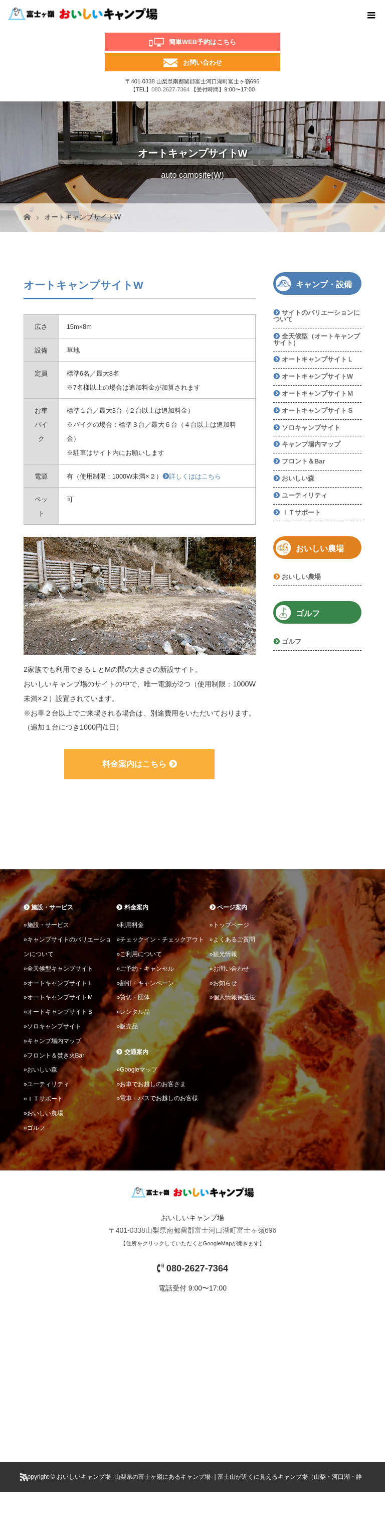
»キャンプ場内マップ (52, 1040)
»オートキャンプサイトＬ (58, 983)
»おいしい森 (40, 1069)
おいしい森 (298, 478)
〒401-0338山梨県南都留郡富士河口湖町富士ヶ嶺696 (193, 1230)
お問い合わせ (202, 62)
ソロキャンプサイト (311, 427)
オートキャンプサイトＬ (317, 359)
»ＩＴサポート (43, 1098)
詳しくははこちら (191, 476)
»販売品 (127, 1026)
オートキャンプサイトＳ (317, 410)
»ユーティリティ (46, 1084)
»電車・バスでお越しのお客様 (157, 1098)
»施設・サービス (46, 924)
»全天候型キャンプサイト (58, 968)
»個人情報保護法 (232, 997)
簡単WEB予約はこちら (202, 42)
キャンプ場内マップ (311, 444)
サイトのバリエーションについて (316, 316)
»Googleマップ (136, 1069)
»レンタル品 (133, 1011)
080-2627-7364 (170, 89)
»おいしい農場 (43, 1113)
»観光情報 (223, 954)
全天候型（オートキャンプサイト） (316, 339)
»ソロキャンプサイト (52, 1026)
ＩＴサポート (301, 512)
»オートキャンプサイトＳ (58, 1011)
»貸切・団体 (133, 997)
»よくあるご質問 (232, 939)
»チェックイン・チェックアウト (160, 939)
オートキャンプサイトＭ (317, 393)
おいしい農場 (301, 576)
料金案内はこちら (139, 764)
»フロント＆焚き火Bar (54, 1055)
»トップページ (229, 924)
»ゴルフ (34, 1127)
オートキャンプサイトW (317, 376)
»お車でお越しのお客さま (151, 1084)
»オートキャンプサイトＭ (58, 997)
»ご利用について (139, 954)
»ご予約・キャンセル (145, 968)
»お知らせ (223, 983)
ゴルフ (291, 641)
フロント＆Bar (303, 461)
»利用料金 (130, 924)
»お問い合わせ (229, 968)
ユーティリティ (304, 495)
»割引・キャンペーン (145, 983)
